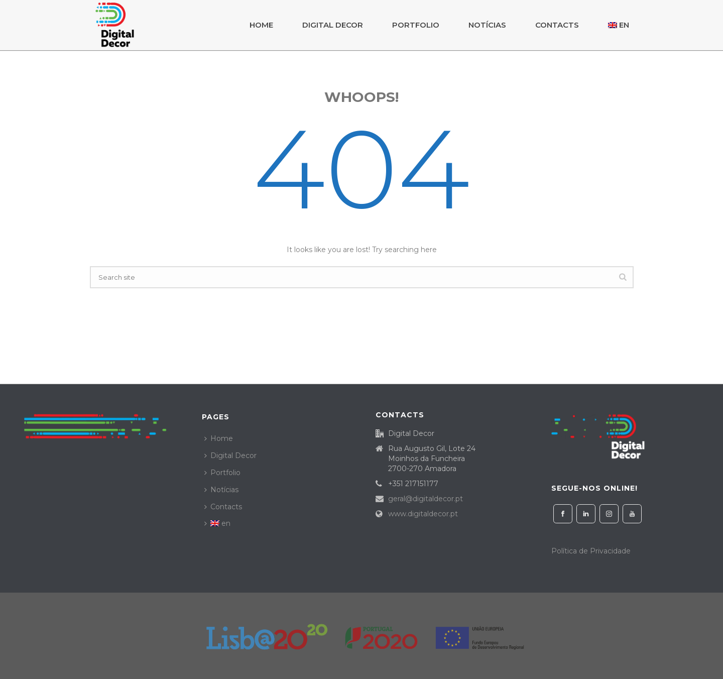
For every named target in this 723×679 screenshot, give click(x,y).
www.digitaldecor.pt (423, 513)
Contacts (557, 25)
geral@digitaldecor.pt (425, 498)
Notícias (487, 25)
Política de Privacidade (591, 550)
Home (261, 25)
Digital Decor (332, 25)
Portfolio (415, 25)
